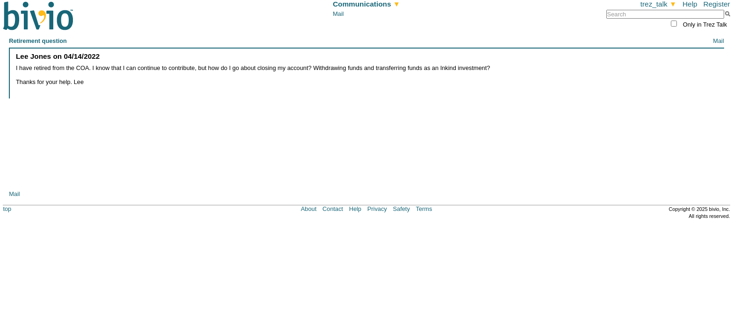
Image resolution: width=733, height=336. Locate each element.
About (308, 208)
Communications (366, 4)
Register (716, 4)
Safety (401, 208)
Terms (424, 208)
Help (690, 4)
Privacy (377, 208)
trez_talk (658, 4)
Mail (338, 13)
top (7, 208)
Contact (333, 208)
